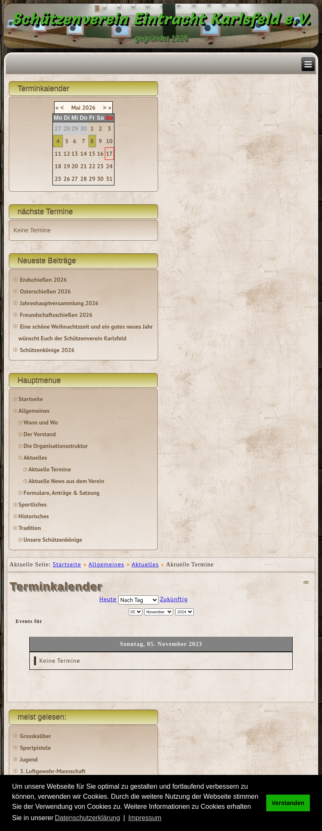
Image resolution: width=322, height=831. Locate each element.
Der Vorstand (39, 434)
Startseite (30, 399)
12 (66, 153)
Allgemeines (33, 410)
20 (74, 166)
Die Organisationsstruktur (55, 446)
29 (92, 179)
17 (109, 153)
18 (58, 166)
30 (100, 179)
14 (83, 153)
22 (92, 166)
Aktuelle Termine (50, 469)
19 (66, 166)
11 (58, 153)
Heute (108, 599)
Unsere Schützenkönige (52, 539)
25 (58, 179)
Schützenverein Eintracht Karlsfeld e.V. (161, 19)
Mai (75, 107)
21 (83, 166)
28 (83, 179)
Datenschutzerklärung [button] (87, 817)
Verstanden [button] (288, 803)
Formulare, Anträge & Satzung (61, 493)
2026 (89, 107)
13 (74, 153)
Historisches (33, 516)
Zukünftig (174, 599)
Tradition (29, 528)
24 (109, 166)
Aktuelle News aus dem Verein (66, 481)
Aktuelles (35, 457)
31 (109, 179)
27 (74, 179)
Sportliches (32, 504)
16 (100, 153)
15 (92, 153)
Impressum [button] (144, 817)
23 (100, 166)
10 (109, 141)
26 (66, 179)
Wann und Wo (40, 422)
